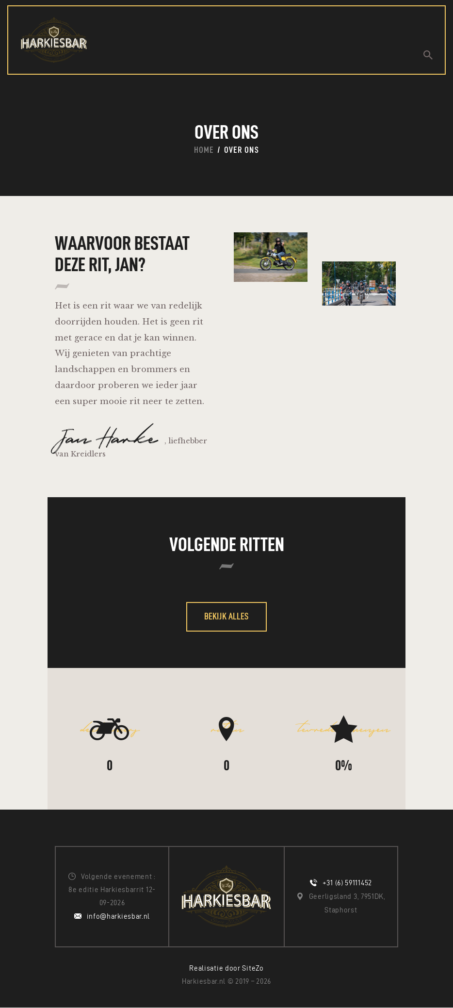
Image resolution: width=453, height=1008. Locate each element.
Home (203, 150)
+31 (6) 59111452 (347, 883)
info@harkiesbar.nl (118, 917)
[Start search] (428, 55)
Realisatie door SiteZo (226, 968)
